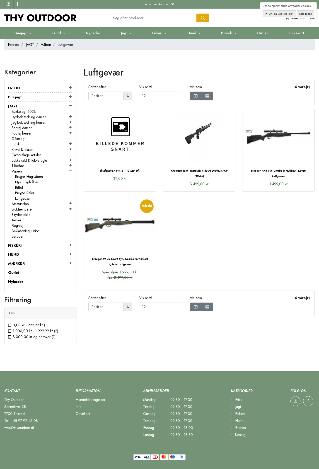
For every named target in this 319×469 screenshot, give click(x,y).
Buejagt (22, 33)
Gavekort (296, 33)
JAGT (30, 44)
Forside (13, 44)
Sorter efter (97, 87)
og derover (34, 336)
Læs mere (305, 14)
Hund (192, 33)
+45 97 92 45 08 (24, 420)
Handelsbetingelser (90, 399)
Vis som (196, 87)
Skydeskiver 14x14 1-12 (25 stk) (119, 171)
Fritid (57, 33)
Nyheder (93, 33)
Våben (46, 44)
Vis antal (145, 87)
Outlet (262, 33)
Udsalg (238, 434)
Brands (227, 33)
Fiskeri (158, 33)
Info (79, 406)
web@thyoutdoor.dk (19, 427)
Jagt (125, 33)
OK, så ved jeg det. (280, 14)
